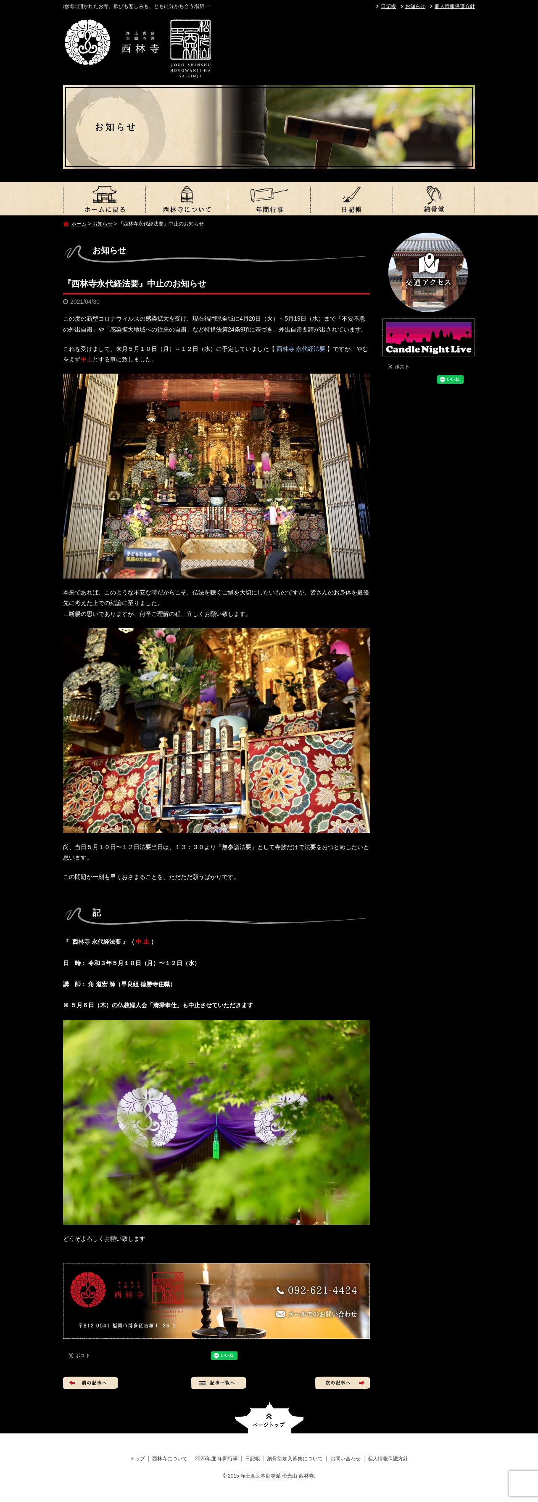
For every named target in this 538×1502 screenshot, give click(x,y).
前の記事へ (90, 1383)
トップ (104, 198)
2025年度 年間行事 (269, 198)
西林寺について (186, 198)
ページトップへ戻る (269, 1417)
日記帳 (388, 6)
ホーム (79, 224)
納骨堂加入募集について (434, 198)
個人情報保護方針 (455, 6)
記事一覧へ (218, 1383)
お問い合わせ (345, 1459)
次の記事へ (342, 1383)
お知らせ (415, 6)
